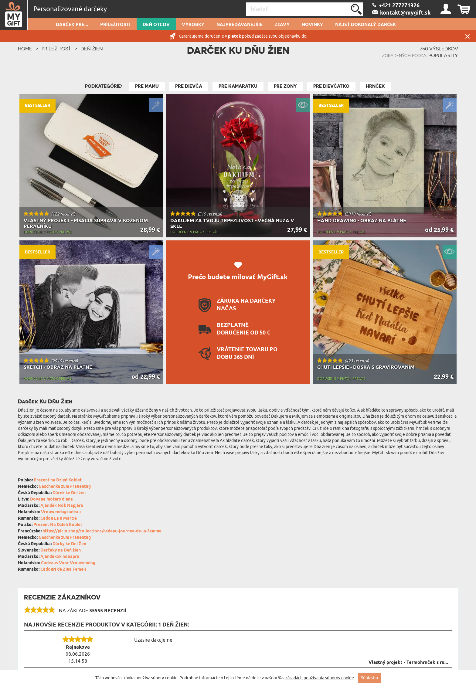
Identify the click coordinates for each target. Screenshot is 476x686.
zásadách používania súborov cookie (319, 678)
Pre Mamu (147, 86)
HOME (25, 48)
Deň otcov (156, 25)
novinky (312, 25)
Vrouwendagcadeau (61, 512)
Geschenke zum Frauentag (65, 487)
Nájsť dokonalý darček (365, 25)
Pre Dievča (188, 86)
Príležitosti (115, 25)
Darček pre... (72, 25)
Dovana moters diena (51, 499)
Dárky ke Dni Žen (69, 544)
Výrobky (193, 25)
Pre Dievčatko (331, 86)
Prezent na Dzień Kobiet (58, 480)
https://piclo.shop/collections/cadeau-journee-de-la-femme (102, 531)
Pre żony (285, 86)
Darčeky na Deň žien (60, 550)
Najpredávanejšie (239, 25)
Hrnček (375, 86)
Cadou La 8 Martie (58, 518)
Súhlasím (369, 678)
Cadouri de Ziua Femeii (63, 569)
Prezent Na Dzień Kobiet (57, 525)
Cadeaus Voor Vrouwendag (68, 563)
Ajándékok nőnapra (59, 557)
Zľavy (282, 25)
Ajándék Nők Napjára (61, 506)
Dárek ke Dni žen (69, 493)
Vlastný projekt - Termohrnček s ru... (408, 663)
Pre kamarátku (238, 86)
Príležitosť (56, 48)
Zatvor (467, 36)
